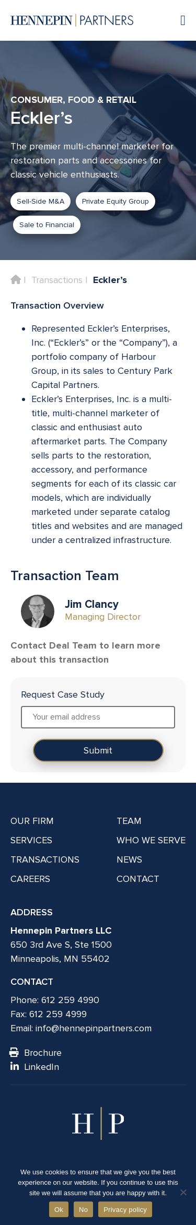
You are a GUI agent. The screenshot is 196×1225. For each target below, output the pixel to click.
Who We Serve (151, 840)
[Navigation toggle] (178, 20)
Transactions (57, 280)
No (83, 1210)
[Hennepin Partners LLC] (71, 20)
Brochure (36, 1052)
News (129, 859)
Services (31, 840)
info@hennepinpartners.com (94, 1028)
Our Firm (32, 821)
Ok (58, 1210)
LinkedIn (34, 1067)
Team (129, 821)
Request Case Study (63, 694)
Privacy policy (125, 1210)
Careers (30, 879)
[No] (183, 1192)
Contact (138, 879)
